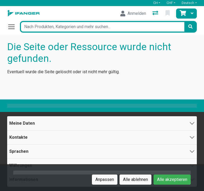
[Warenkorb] (182, 13)
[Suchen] (190, 27)
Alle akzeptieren (172, 179)
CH (155, 3)
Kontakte (18, 137)
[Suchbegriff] (102, 27)
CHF (170, 3)
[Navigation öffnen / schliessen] (13, 27)
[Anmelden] (133, 13)
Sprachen (18, 151)
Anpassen (104, 179)
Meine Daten (22, 123)
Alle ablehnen (135, 179)
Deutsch (188, 3)
